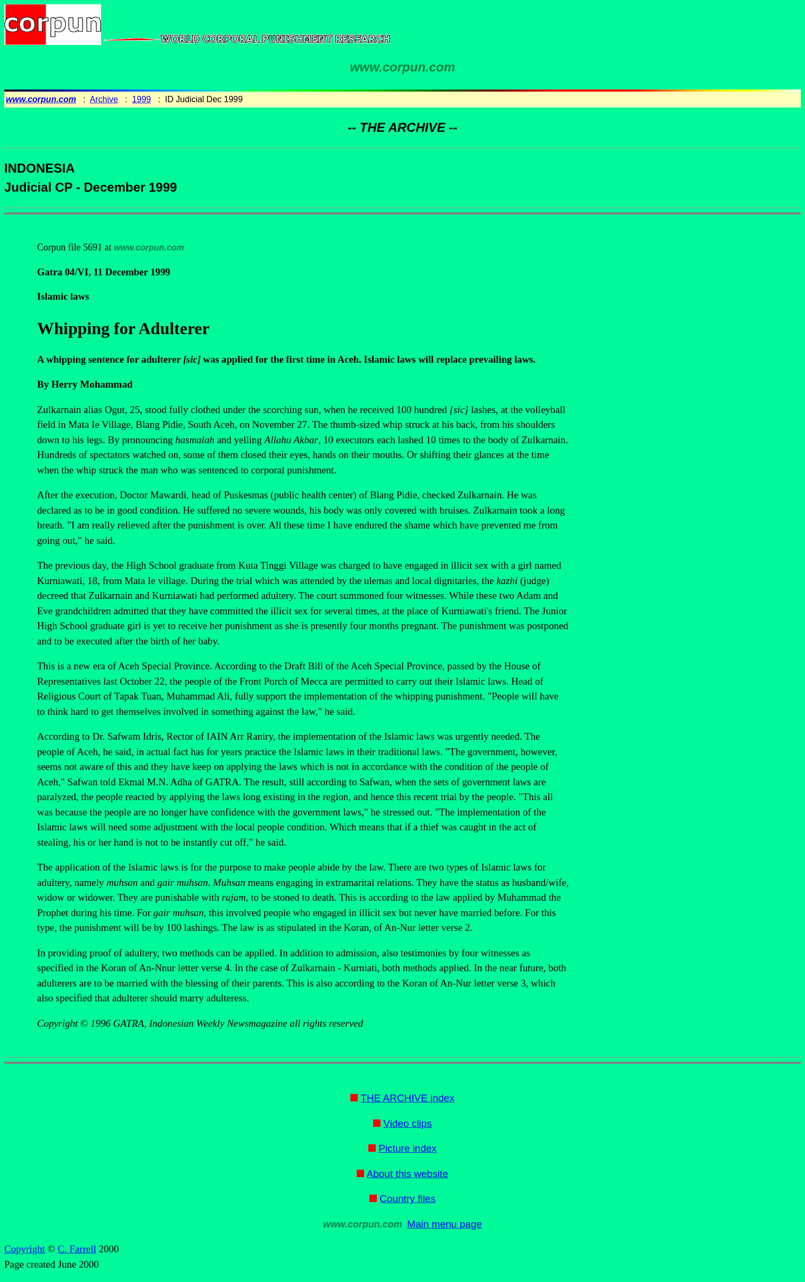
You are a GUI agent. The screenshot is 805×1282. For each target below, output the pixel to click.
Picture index (407, 1148)
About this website (407, 1173)
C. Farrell (77, 1248)
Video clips (407, 1123)
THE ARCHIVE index (407, 1098)
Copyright (24, 1248)
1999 (141, 99)
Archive (104, 99)
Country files (407, 1198)
